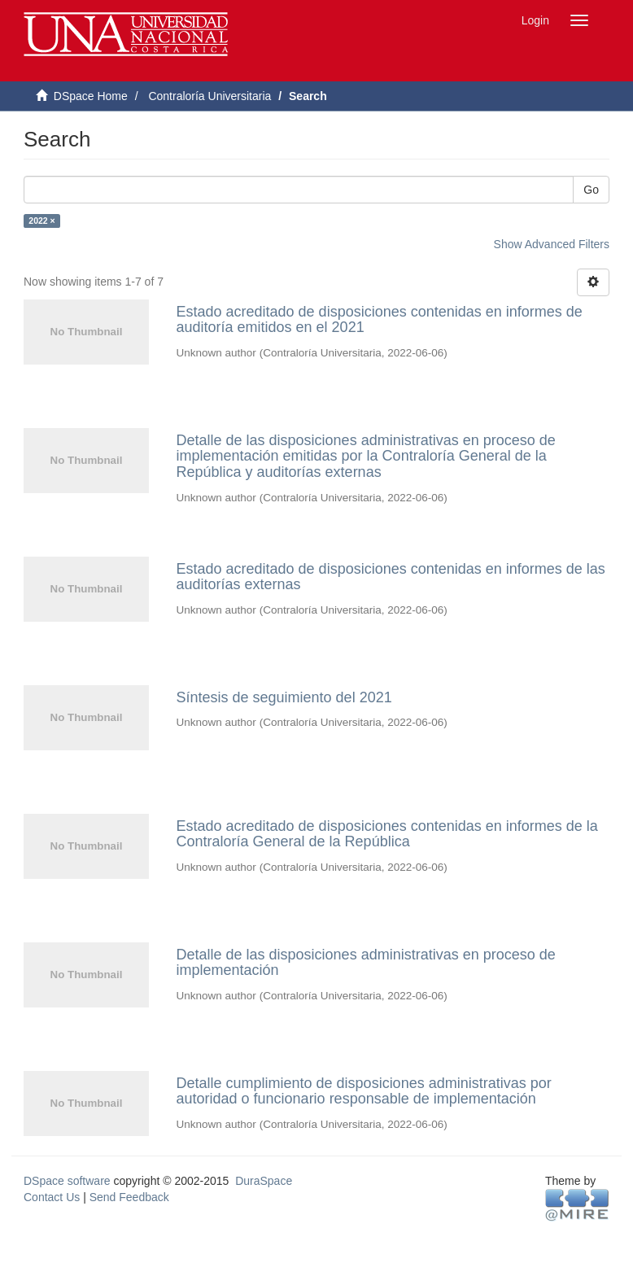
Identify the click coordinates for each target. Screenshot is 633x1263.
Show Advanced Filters (551, 244)
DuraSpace (263, 1180)
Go (591, 189)
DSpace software (67, 1180)
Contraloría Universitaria (209, 96)
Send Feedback (129, 1197)
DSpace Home (91, 96)
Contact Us (52, 1197)
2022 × (41, 220)
